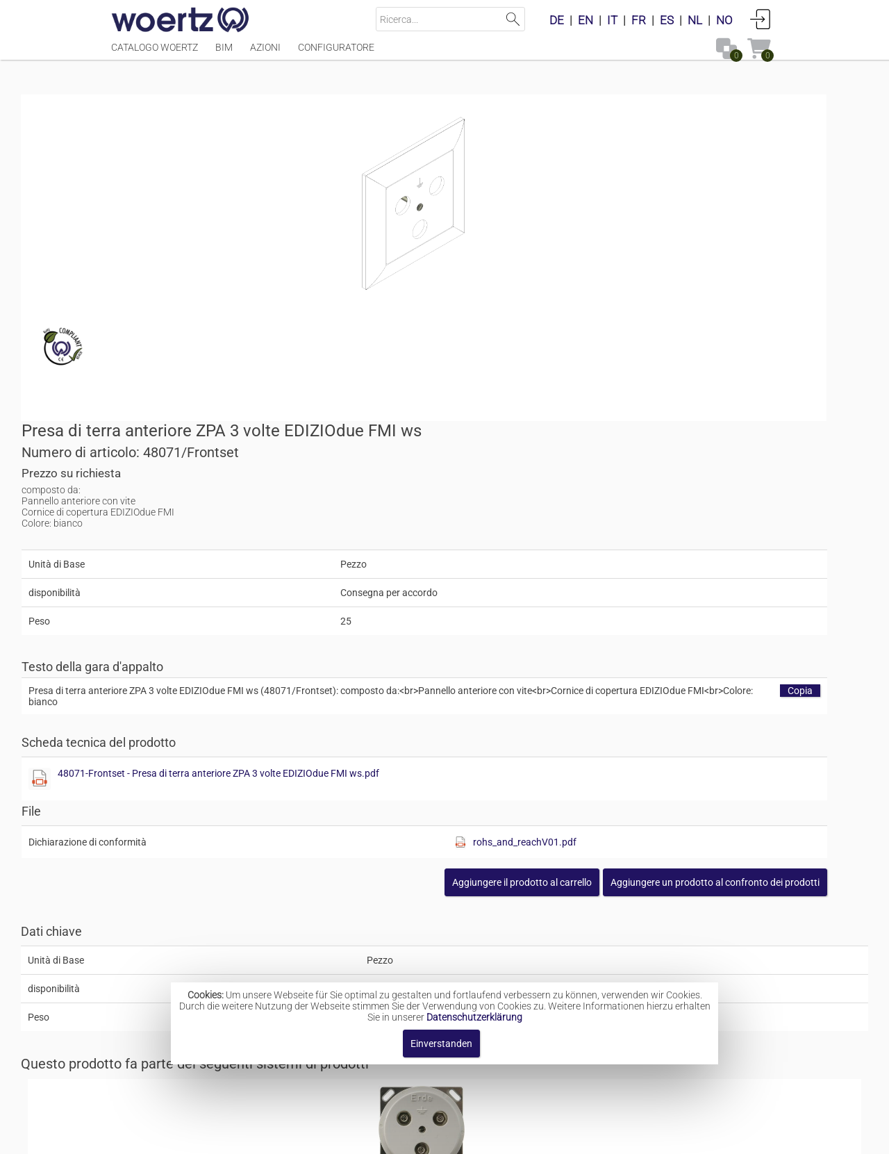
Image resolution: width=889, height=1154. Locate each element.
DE (556, 20)
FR (638, 20)
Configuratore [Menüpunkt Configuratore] (336, 53)
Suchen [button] (513, 19)
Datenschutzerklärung (474, 1017)
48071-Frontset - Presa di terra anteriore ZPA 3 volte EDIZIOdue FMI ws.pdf (634, 494)
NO (724, 20)
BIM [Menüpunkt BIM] (224, 53)
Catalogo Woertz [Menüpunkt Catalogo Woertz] (154, 53)
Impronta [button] (289, 1136)
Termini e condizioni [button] (435, 1136)
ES (667, 20)
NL (695, 20)
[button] (666, 604)
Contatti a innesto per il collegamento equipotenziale (515, 844)
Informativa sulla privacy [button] (561, 1136)
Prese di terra (428, 954)
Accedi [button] (760, 18)
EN (585, 20)
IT (612, 20)
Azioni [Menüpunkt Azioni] (265, 53)
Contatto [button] (349, 1136)
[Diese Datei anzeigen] (469, 500)
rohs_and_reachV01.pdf (701, 563)
